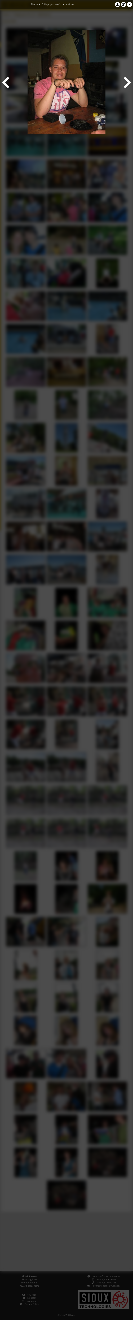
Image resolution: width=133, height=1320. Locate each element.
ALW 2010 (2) (71, 4)
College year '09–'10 (52, 4)
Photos (34, 4)
